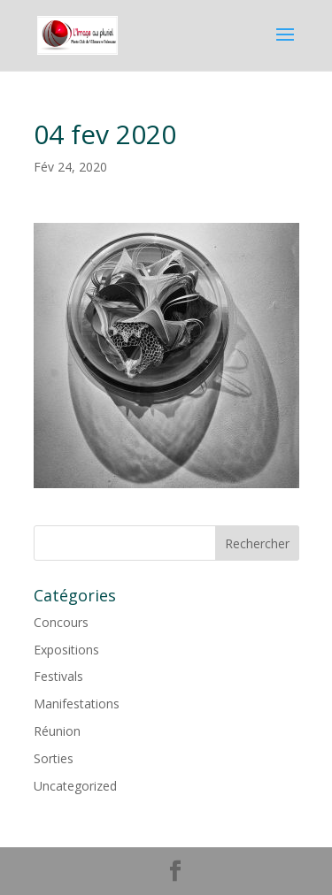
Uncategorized (75, 785)
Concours (61, 622)
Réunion (57, 731)
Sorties (53, 758)
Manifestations (77, 703)
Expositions (66, 649)
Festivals (58, 676)
